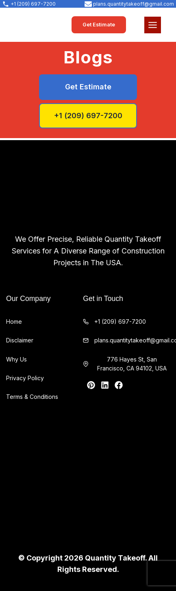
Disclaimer (19, 340)
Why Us (16, 359)
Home (14, 321)
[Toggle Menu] (152, 25)
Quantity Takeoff (115, 558)
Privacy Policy (25, 378)
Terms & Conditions (32, 396)
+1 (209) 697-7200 (120, 321)
